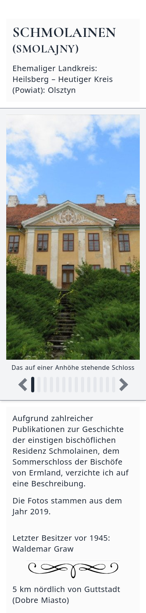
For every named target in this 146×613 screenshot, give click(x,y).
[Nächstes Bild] (121, 384)
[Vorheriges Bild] (25, 384)
